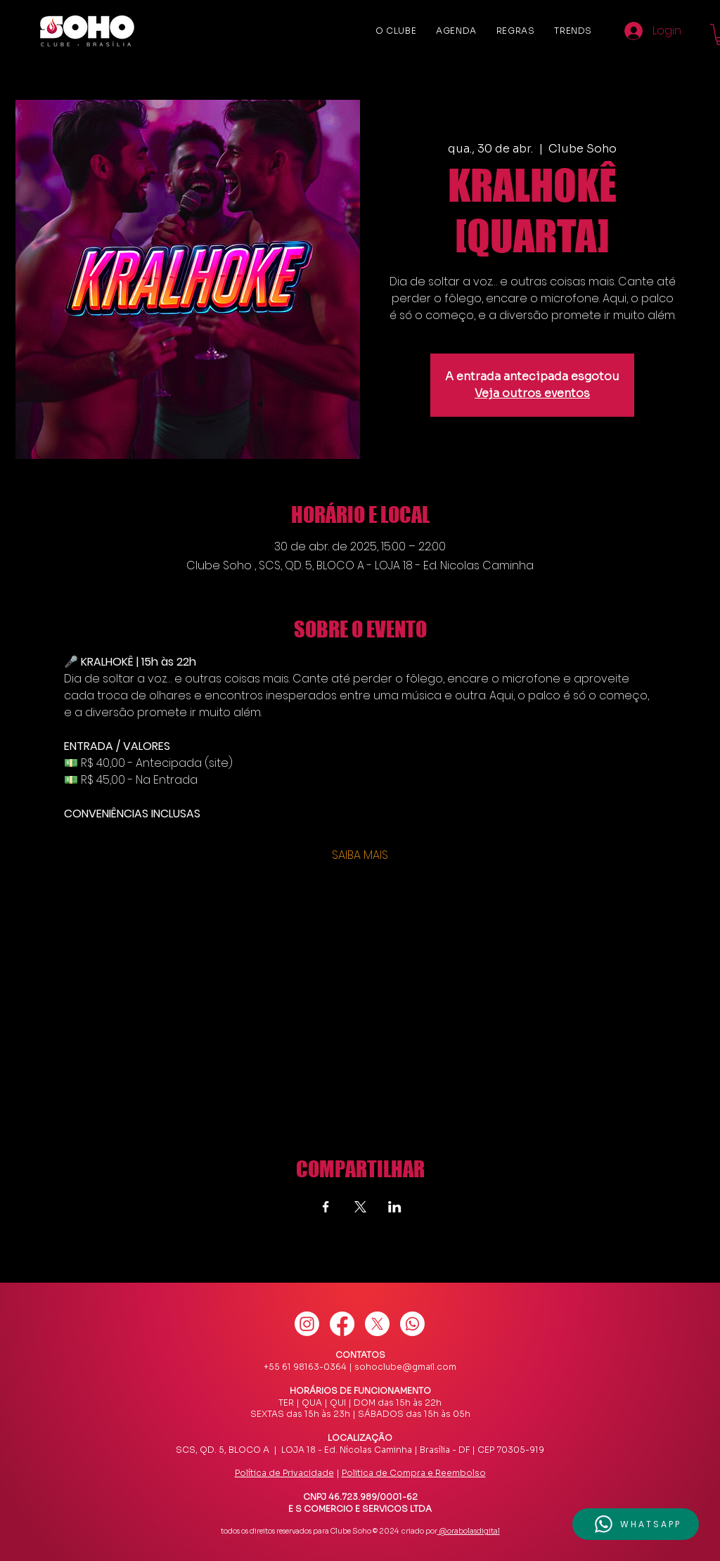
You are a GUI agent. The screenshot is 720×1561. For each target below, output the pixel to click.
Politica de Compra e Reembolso (414, 1473)
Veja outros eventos (532, 393)
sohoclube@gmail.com (405, 1366)
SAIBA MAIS (360, 855)
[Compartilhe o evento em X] (360, 1206)
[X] (377, 1323)
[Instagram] (307, 1323)
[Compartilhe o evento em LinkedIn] (394, 1206)
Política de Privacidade (284, 1473)
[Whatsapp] (412, 1323)
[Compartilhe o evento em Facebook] (326, 1206)
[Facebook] (342, 1323)
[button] (635, 1524)
